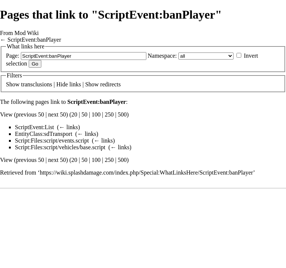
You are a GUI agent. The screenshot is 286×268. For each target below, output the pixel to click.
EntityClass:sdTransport (43, 134)
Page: (12, 55)
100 (96, 114)
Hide (62, 84)
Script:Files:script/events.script (52, 140)
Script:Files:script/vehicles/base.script (60, 147)
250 (109, 114)
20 (74, 114)
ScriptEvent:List (34, 127)
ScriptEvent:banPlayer (34, 39)
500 (122, 114)
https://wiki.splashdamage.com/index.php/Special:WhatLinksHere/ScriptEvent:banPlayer (146, 172)
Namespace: (162, 55)
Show (12, 84)
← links (68, 127)
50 (85, 114)
